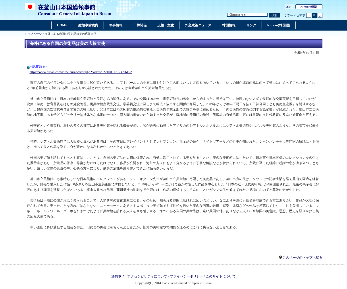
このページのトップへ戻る (302, 257)
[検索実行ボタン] (274, 15)
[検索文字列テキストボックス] (247, 15)
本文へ (289, 7)
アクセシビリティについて (147, 276)
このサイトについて (221, 276)
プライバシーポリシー (186, 276)
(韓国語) (309, 6)
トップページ (33, 33)
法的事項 (118, 276)
